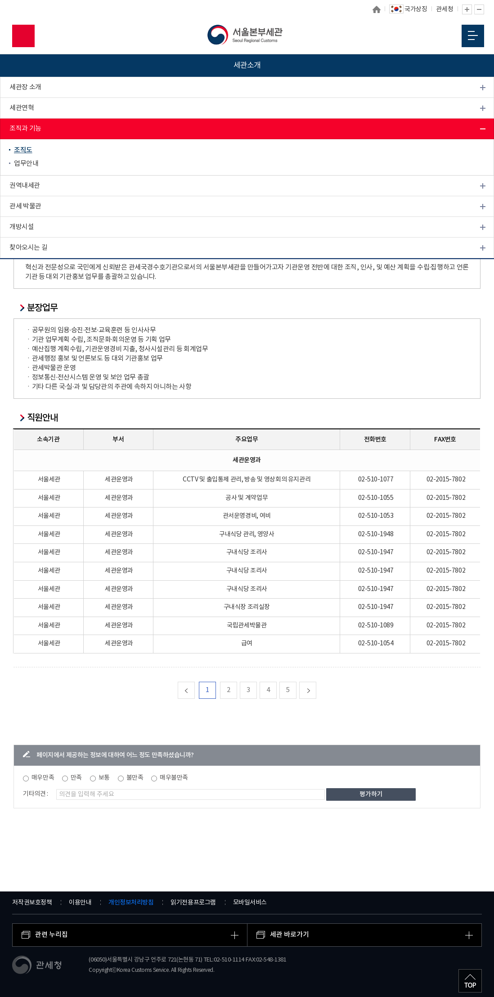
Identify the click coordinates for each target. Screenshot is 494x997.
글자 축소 (479, 9)
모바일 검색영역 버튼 (23, 36)
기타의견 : (35, 794)
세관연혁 (21, 108)
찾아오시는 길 (28, 247)
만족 (76, 777)
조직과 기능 (25, 128)
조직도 (23, 150)
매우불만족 (174, 777)
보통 (104, 777)
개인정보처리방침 (130, 902)
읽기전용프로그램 (193, 902)
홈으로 (376, 9)
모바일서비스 (250, 902)
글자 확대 (467, 9)
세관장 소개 (25, 87)
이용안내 (80, 902)
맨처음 (194, 690)
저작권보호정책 (32, 902)
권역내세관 (24, 186)
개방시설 (21, 227)
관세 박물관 (25, 206)
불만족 (135, 777)
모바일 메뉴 (473, 35)
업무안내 (26, 164)
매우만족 (42, 777)
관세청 (444, 9)
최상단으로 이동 (470, 981)
